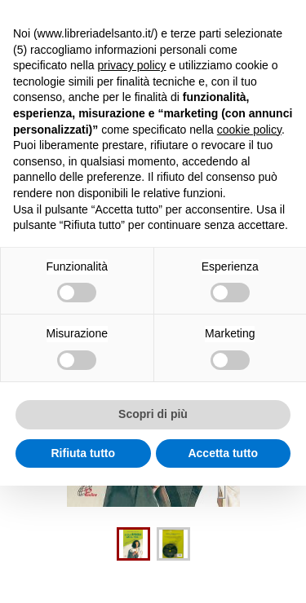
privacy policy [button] (132, 65)
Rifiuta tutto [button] (83, 453)
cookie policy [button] (249, 129)
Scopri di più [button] (153, 413)
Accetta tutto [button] (223, 453)
